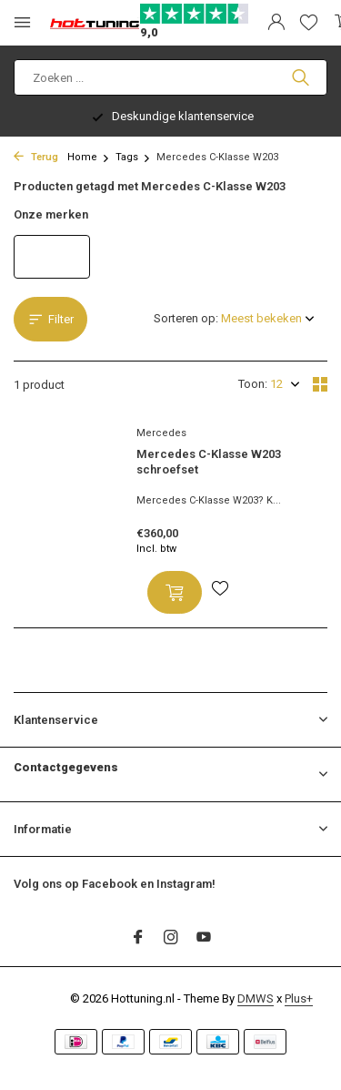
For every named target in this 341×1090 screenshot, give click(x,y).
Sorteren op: (186, 318)
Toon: (252, 384)
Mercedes (161, 433)
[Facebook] (138, 938)
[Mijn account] (276, 23)
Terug (36, 157)
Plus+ (299, 998)
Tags (133, 157)
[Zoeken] (170, 77)
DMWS (255, 998)
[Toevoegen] (174, 592)
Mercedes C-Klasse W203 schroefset (208, 461)
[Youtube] (203, 938)
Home (88, 157)
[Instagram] (171, 938)
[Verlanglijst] (308, 23)
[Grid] (320, 384)
